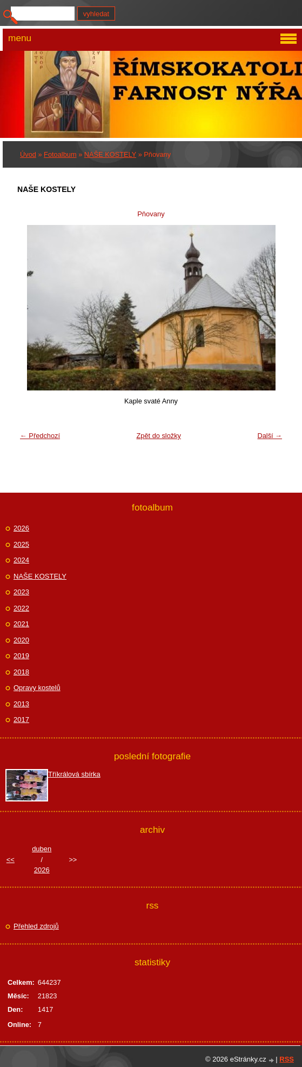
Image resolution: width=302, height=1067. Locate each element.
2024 (21, 560)
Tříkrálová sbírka (74, 774)
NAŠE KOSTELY (110, 154)
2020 (21, 640)
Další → (269, 436)
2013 (21, 704)
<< (10, 860)
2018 (21, 672)
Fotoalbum (60, 154)
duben (41, 849)
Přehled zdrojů (36, 926)
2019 (21, 656)
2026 (21, 528)
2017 (21, 719)
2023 (21, 592)
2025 (21, 544)
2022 (21, 608)
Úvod (28, 154)
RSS (286, 1059)
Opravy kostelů (37, 688)
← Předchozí (40, 436)
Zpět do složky (158, 436)
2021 (21, 624)
